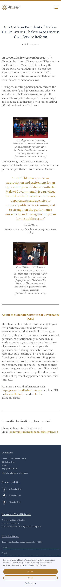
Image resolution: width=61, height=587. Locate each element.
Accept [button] (30, 571)
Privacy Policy (27, 565)
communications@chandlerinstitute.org (34, 431)
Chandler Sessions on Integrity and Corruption (21, 526)
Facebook (10, 394)
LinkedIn (36, 394)
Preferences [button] (30, 583)
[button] (56, 7)
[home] (10, 7)
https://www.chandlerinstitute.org (22, 390)
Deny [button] (30, 578)
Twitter (22, 394)
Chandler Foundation (10, 523)
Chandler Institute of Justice (13, 520)
